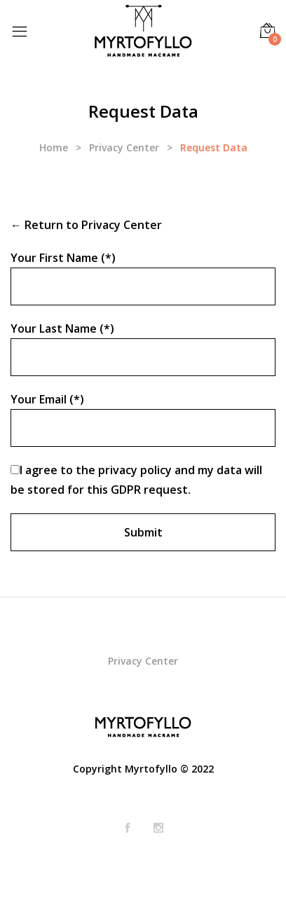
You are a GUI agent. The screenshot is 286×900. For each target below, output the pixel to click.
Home (53, 147)
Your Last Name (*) (62, 328)
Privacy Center (124, 147)
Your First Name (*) (63, 257)
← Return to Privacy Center (86, 225)
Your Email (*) (47, 399)
